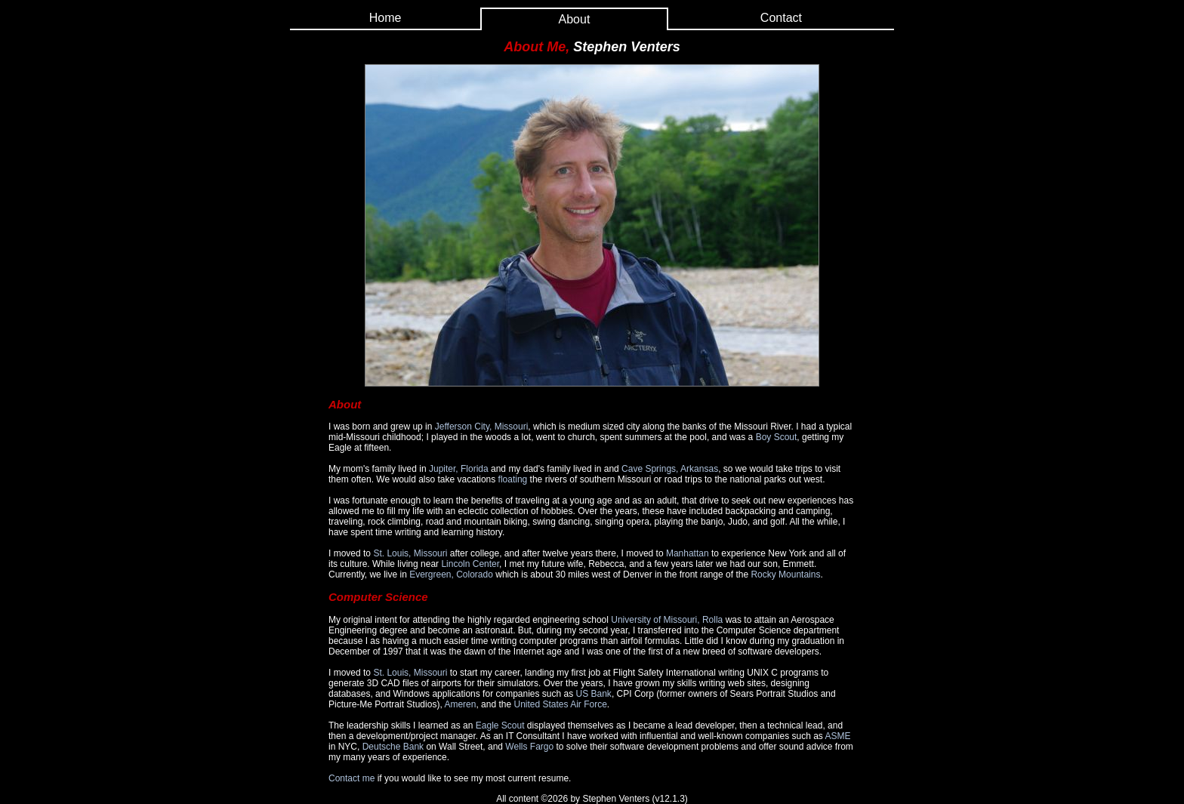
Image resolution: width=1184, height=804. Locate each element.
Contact (781, 17)
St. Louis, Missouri (410, 553)
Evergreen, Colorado (451, 574)
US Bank (594, 693)
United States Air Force (559, 704)
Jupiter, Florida (459, 469)
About (574, 19)
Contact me (351, 778)
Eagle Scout (500, 725)
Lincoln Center (470, 564)
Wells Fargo (529, 746)
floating (513, 479)
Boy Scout (776, 437)
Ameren (460, 704)
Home (385, 17)
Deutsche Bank (393, 746)
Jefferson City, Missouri (482, 426)
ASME (838, 736)
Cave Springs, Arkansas (669, 469)
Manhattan (687, 553)
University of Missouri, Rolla (667, 620)
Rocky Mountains (785, 574)
